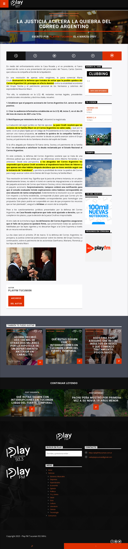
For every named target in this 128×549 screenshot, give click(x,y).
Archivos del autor (16, 301)
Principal (74, 16)
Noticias (64, 16)
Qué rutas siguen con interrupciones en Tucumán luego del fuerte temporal (63, 345)
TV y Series (54, 494)
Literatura (53, 506)
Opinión (53, 488)
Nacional (54, 16)
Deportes (53, 479)
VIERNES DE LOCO (92, 109)
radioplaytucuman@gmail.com (100, 457)
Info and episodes (98, 91)
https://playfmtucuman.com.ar (100, 453)
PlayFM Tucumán (61, 36)
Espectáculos (55, 482)
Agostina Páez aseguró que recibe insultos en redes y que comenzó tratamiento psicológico (103, 345)
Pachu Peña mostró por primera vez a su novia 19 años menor (96, 399)
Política (53, 491)
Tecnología (54, 512)
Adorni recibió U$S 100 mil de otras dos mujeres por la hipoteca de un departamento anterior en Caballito (24, 346)
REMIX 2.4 (91, 117)
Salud (52, 497)
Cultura (52, 503)
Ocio (52, 500)
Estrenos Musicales (57, 476)
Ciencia (52, 509)
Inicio (50, 470)
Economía (54, 485)
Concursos (52, 515)
